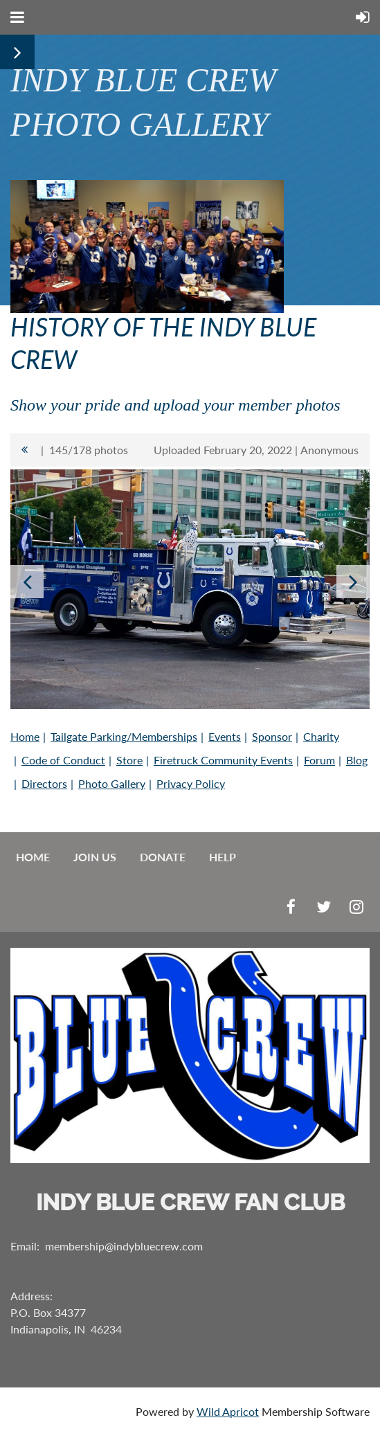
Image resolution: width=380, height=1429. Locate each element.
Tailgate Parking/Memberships (124, 736)
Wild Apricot (228, 1411)
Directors (44, 783)
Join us (94, 856)
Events (224, 736)
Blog (357, 759)
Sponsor (272, 736)
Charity (321, 736)
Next (353, 581)
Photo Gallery (111, 783)
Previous (27, 581)
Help (222, 856)
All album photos (24, 450)
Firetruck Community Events (223, 759)
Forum (319, 759)
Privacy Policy (190, 783)
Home (24, 736)
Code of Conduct (63, 759)
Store (129, 759)
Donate (163, 856)
